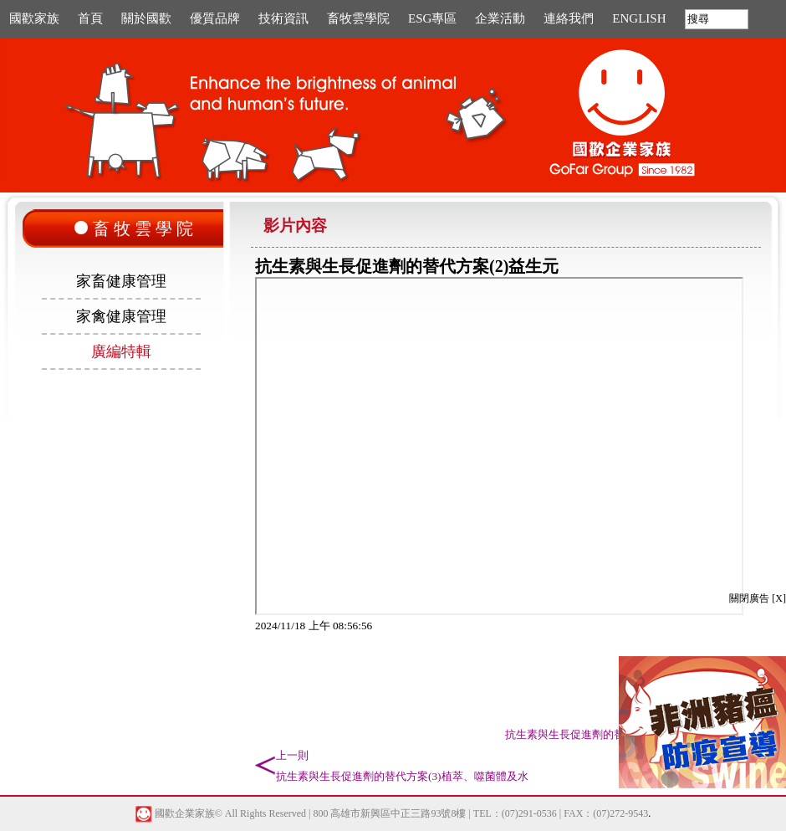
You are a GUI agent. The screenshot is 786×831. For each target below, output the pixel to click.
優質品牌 (215, 18)
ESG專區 (432, 18)
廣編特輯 (121, 351)
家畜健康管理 (121, 281)
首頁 (90, 18)
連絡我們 (569, 18)
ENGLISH (639, 18)
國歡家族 (34, 18)
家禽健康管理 (121, 316)
